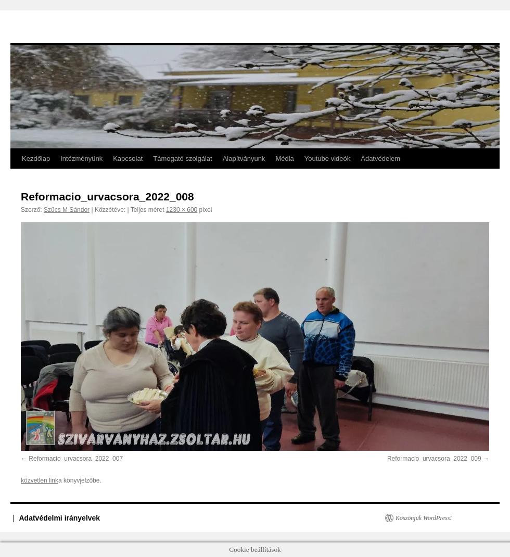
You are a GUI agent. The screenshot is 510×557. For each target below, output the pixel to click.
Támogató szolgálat (182, 158)
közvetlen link (39, 480)
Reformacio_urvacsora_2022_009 (434, 458)
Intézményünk (81, 158)
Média (284, 158)
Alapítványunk (244, 158)
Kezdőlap (36, 158)
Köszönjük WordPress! (424, 518)
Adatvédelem (380, 158)
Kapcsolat (128, 158)
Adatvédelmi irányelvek (59, 518)
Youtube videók (327, 158)
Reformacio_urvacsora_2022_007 (76, 458)
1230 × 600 (181, 209)
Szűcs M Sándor (67, 209)
